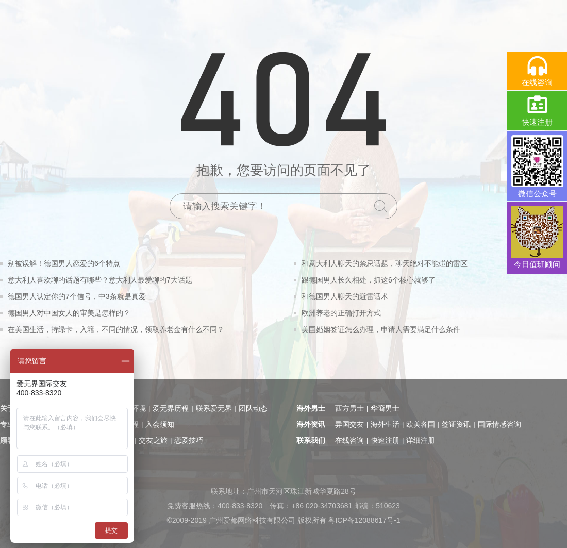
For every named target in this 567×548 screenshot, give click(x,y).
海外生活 (385, 424)
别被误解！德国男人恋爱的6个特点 (64, 263)
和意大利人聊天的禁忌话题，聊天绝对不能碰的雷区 (385, 263)
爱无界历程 (171, 408)
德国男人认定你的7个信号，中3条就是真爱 (77, 296)
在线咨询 (349, 440)
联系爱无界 (214, 408)
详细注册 (420, 440)
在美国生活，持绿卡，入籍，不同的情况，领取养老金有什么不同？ (116, 329)
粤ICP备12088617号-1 (364, 520)
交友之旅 (153, 440)
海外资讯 (310, 424)
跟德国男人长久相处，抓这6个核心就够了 (369, 280)
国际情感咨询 (499, 424)
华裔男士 (385, 408)
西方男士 (349, 408)
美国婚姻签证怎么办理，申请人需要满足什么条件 (381, 329)
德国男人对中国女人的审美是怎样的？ (69, 313)
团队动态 (253, 408)
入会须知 (159, 424)
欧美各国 (420, 424)
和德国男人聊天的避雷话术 (345, 296)
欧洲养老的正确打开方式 (341, 313)
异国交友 (349, 424)
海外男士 (310, 408)
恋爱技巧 (188, 440)
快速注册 (385, 440)
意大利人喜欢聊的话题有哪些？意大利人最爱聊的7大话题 (100, 280)
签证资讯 (456, 424)
